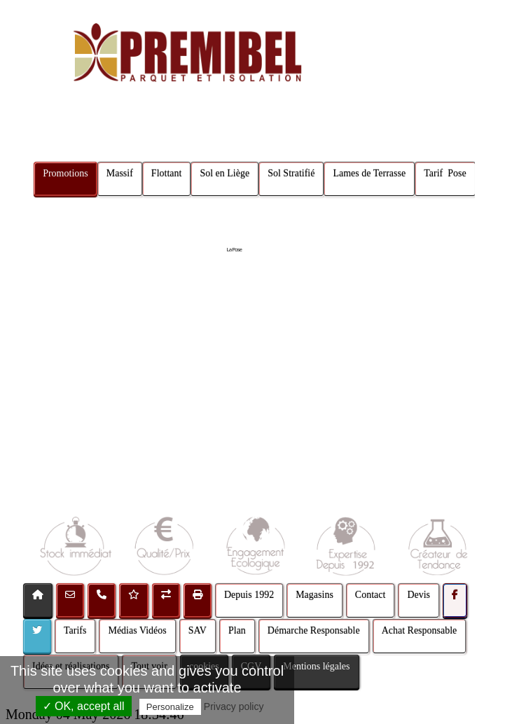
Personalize (170, 707)
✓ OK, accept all (84, 706)
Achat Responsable (419, 630)
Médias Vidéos (137, 630)
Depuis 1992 (249, 595)
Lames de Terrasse (369, 173)
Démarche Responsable (314, 630)
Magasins (314, 595)
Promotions (65, 173)
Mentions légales (316, 666)
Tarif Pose (445, 173)
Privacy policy (234, 706)
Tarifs (75, 630)
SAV (197, 630)
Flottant (166, 173)
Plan (237, 630)
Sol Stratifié (291, 173)
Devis (418, 595)
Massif (119, 173)
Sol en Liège (224, 173)
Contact (370, 595)
